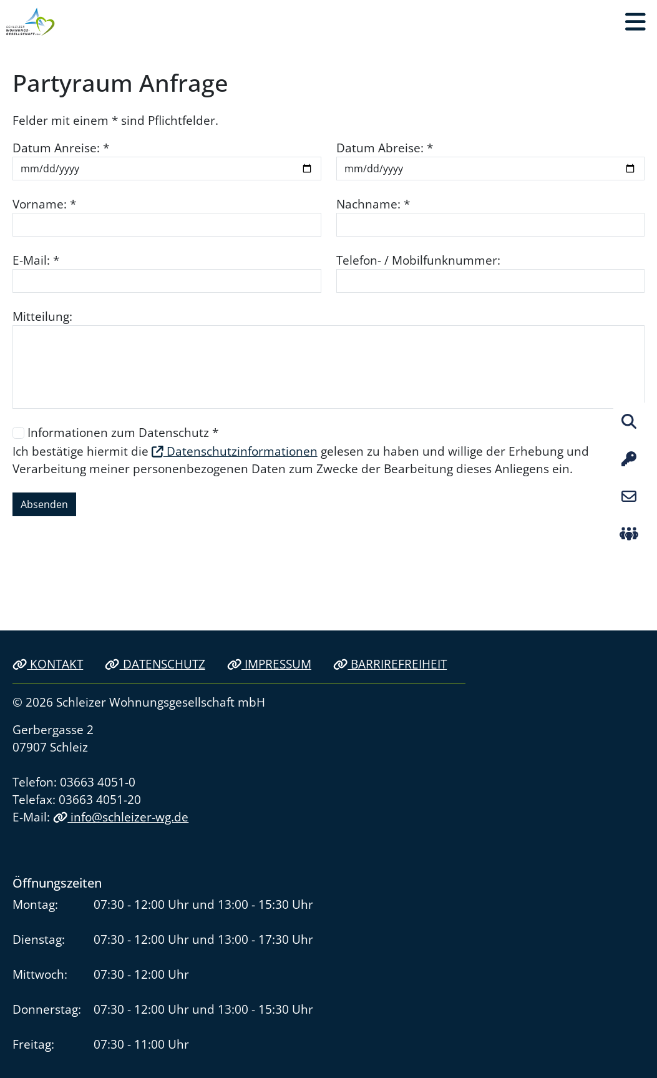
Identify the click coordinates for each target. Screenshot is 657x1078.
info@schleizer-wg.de (120, 817)
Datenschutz (155, 664)
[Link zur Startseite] (30, 21)
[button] (635, 21)
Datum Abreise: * (384, 147)
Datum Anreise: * (60, 147)
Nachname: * (373, 204)
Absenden (44, 504)
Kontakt (47, 664)
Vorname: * (44, 204)
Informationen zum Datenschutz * (122, 432)
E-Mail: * (35, 260)
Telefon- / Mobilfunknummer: (418, 260)
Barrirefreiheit (390, 664)
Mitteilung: (42, 316)
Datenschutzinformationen (235, 451)
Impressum (269, 664)
